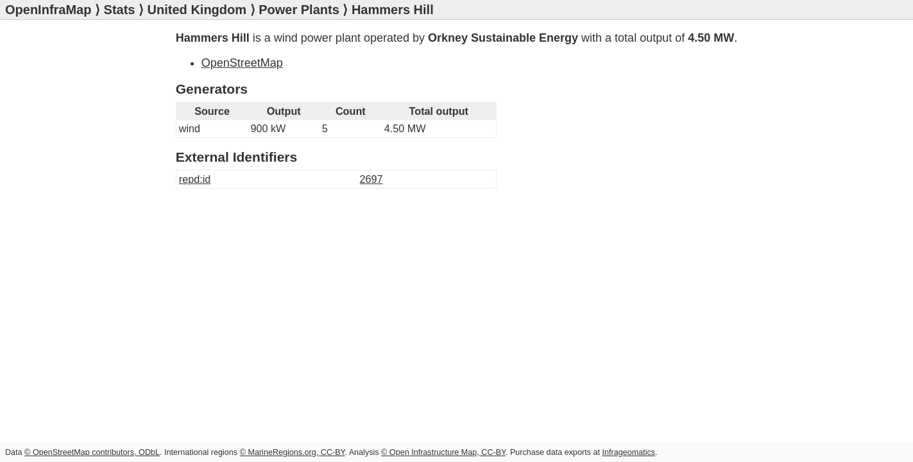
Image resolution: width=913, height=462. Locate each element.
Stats (119, 10)
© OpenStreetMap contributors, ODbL (92, 452)
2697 (371, 179)
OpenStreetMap (242, 62)
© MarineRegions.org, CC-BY (292, 452)
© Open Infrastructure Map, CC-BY (443, 452)
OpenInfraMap (48, 10)
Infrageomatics (628, 452)
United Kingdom (197, 10)
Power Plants (299, 10)
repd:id (195, 179)
